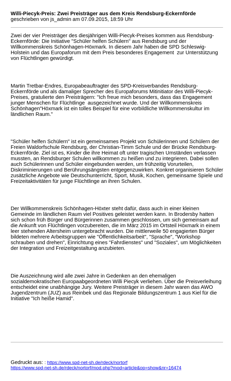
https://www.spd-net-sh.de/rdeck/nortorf (87, 362)
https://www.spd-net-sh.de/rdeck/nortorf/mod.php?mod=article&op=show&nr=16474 (96, 367)
